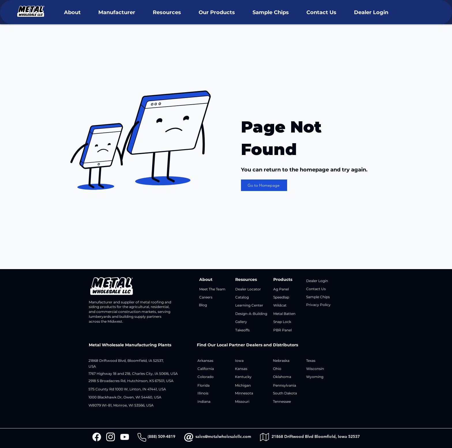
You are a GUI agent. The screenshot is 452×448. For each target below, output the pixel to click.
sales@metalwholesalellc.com (223, 436)
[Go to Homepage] (264, 185)
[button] (72, 12)
